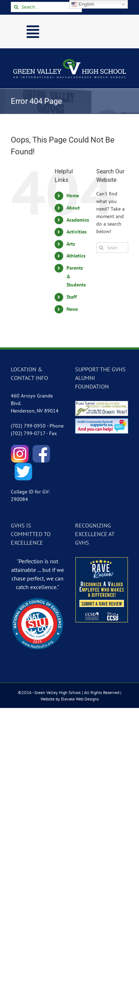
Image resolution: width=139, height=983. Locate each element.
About (73, 207)
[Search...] (46, 7)
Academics (77, 220)
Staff (71, 297)
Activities (76, 231)
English (82, 4)
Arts (70, 244)
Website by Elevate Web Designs (70, 699)
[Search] (16, 7)
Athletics (75, 255)
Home (72, 195)
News (72, 309)
